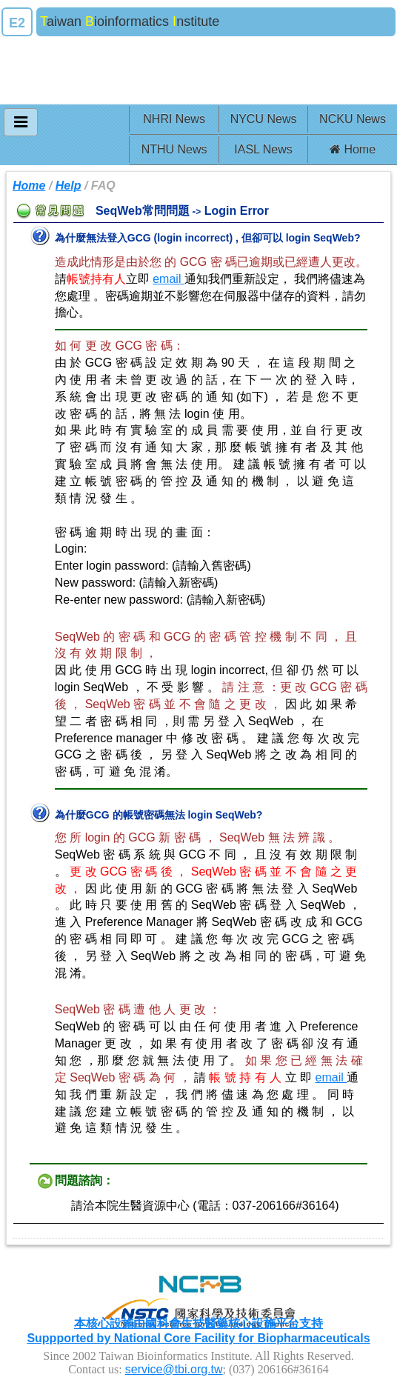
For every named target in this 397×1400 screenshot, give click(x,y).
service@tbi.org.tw (174, 1369)
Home (353, 149)
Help (68, 185)
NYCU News (263, 119)
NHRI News (174, 119)
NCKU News (352, 119)
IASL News (263, 149)
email (168, 279)
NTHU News (174, 149)
